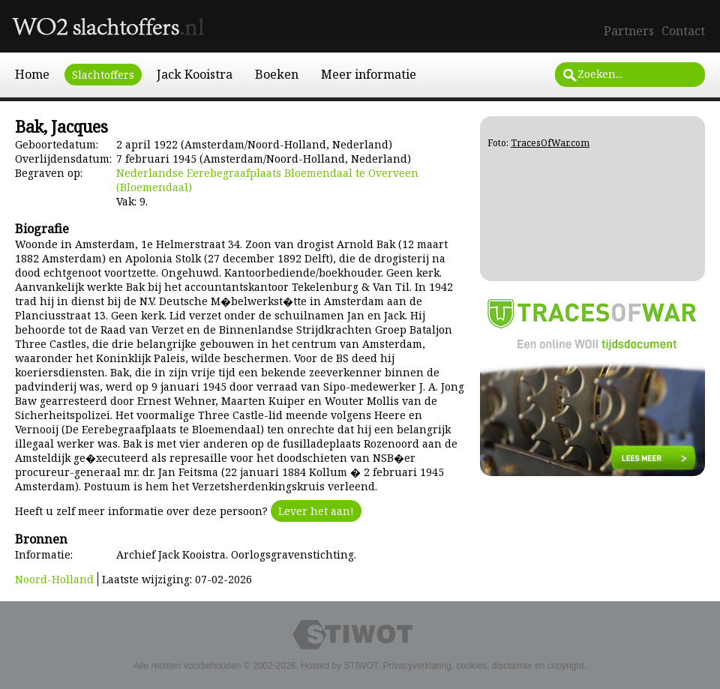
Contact (683, 30)
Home (32, 74)
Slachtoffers (103, 74)
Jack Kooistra (194, 74)
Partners (629, 30)
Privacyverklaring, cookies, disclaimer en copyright (483, 666)
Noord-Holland (54, 579)
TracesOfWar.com (550, 142)
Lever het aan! (316, 511)
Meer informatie (368, 74)
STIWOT (360, 666)
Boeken (276, 74)
